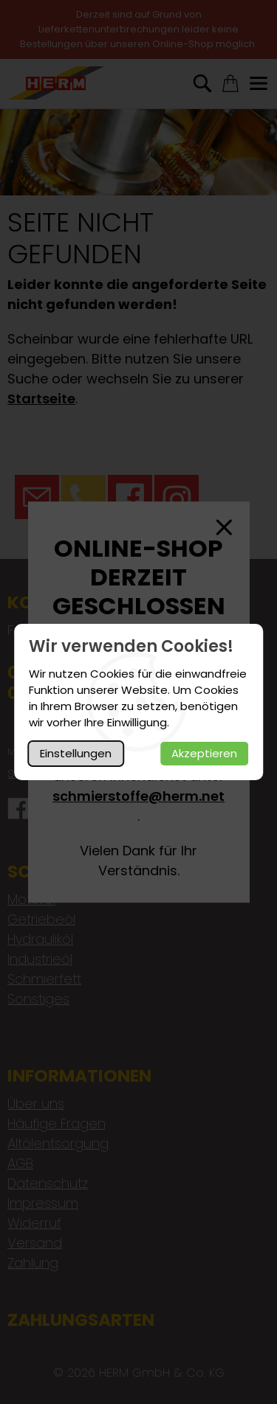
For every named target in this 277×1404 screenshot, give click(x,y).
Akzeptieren (204, 753)
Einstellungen (76, 753)
